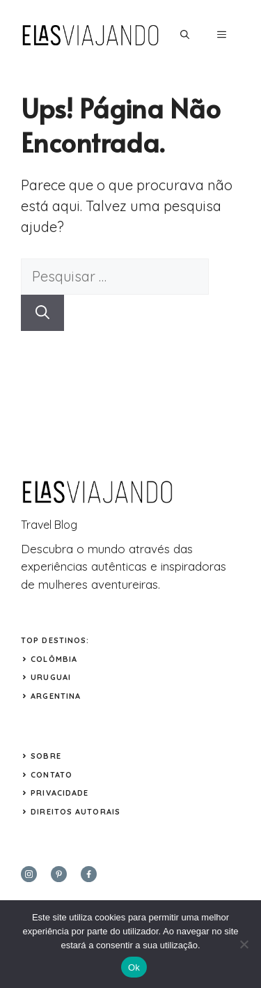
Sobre (46, 756)
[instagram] (29, 874)
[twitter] (59, 874)
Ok (134, 967)
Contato (51, 775)
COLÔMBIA (54, 659)
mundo (106, 548)
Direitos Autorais (75, 812)
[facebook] (89, 874)
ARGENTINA (56, 696)
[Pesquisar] (42, 313)
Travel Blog (49, 525)
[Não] (244, 944)
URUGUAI (51, 677)
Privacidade (59, 793)
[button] (184, 35)
